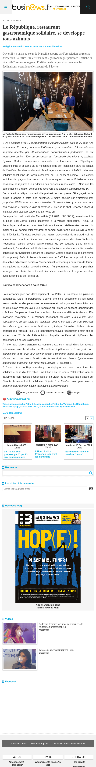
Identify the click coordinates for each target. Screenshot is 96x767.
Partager (77, 392)
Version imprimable (53, 392)
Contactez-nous (18, 743)
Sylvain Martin (68, 406)
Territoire (17, 20)
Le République (81, 404)
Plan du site (79, 762)
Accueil (6, 20)
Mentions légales (39, 743)
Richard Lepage (11, 406)
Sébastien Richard (49, 406)
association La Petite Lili (23, 404)
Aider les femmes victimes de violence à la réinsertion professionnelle (61, 625)
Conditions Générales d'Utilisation (69, 743)
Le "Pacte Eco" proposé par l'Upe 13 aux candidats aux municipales (16, 454)
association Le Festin (48, 404)
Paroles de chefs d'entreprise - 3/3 (56, 650)
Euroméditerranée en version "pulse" (77, 453)
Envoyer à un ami (24, 392)
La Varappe (67, 404)
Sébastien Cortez (30, 406)
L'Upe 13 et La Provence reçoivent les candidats (46, 454)
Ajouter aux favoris (18, 399)
